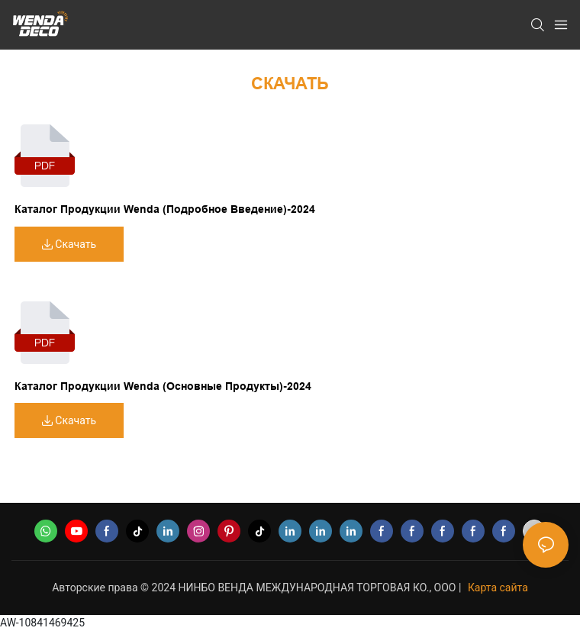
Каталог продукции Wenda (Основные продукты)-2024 (162, 386)
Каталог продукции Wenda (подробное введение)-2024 (164, 209)
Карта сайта (498, 587)
